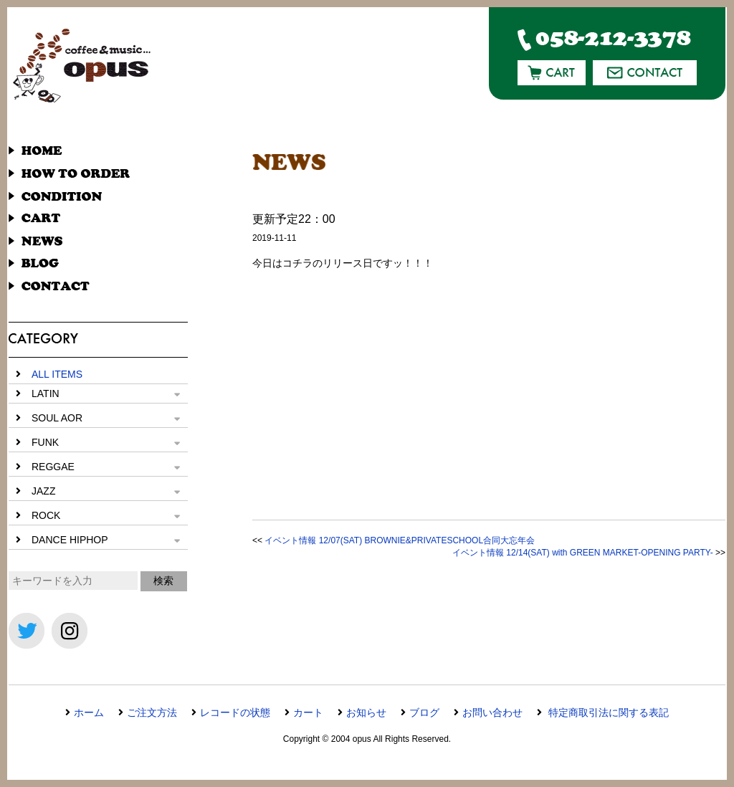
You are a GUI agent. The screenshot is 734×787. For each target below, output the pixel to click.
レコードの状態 (235, 712)
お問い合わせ (492, 712)
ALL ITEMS (57, 374)
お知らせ (366, 712)
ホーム (89, 712)
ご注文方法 (152, 712)
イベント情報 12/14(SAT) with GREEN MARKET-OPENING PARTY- (582, 553)
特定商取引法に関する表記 (607, 712)
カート (308, 712)
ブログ (424, 712)
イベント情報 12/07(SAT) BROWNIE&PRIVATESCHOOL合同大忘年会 (399, 540)
